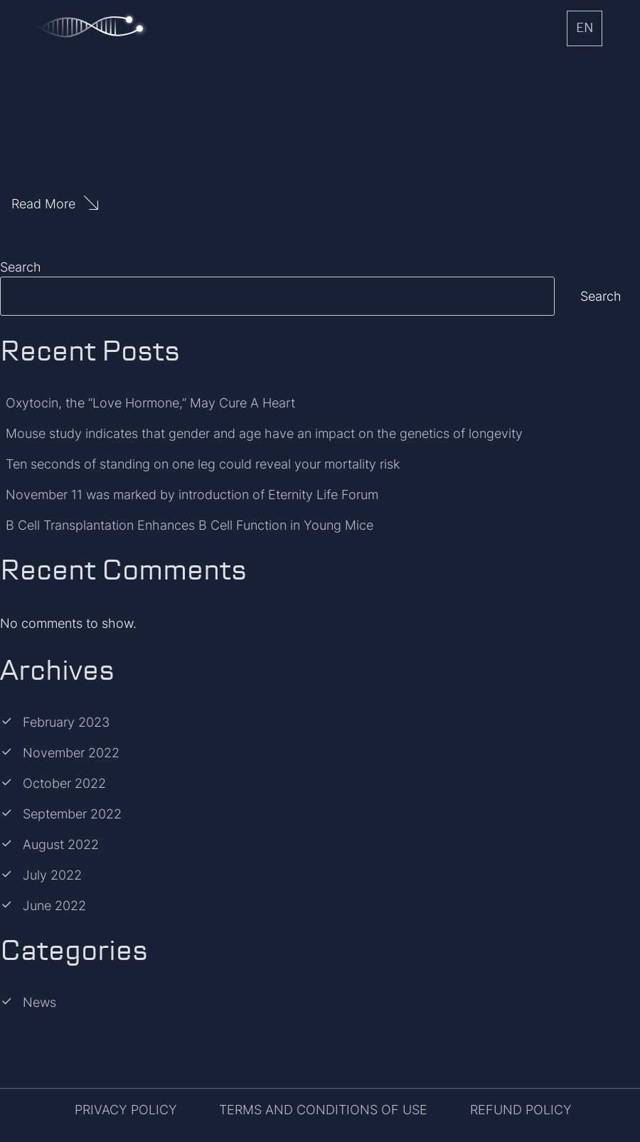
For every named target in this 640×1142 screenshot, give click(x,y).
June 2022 (54, 905)
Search (20, 267)
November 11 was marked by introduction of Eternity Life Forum (192, 494)
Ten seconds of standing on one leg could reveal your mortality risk (203, 464)
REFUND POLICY (521, 1109)
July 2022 (52, 875)
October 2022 (64, 783)
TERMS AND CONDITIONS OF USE (323, 1109)
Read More (43, 203)
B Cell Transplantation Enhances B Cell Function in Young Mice (189, 525)
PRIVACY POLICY (126, 1109)
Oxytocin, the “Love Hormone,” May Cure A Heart (150, 402)
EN (584, 28)
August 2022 (61, 844)
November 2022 (71, 752)
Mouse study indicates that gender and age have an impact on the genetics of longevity (264, 433)
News (39, 1002)
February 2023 (66, 722)
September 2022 (72, 813)
